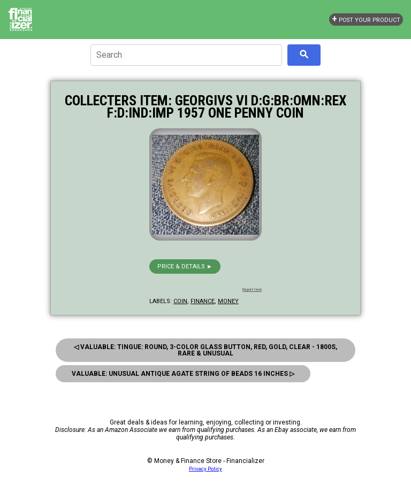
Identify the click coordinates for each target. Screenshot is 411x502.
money (228, 301)
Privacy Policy (205, 469)
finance (203, 301)
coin (180, 301)
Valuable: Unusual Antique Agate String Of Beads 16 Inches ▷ (183, 373)
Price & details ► (184, 266)
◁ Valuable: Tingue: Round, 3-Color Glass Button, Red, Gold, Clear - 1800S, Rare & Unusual (205, 350)
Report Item (252, 290)
